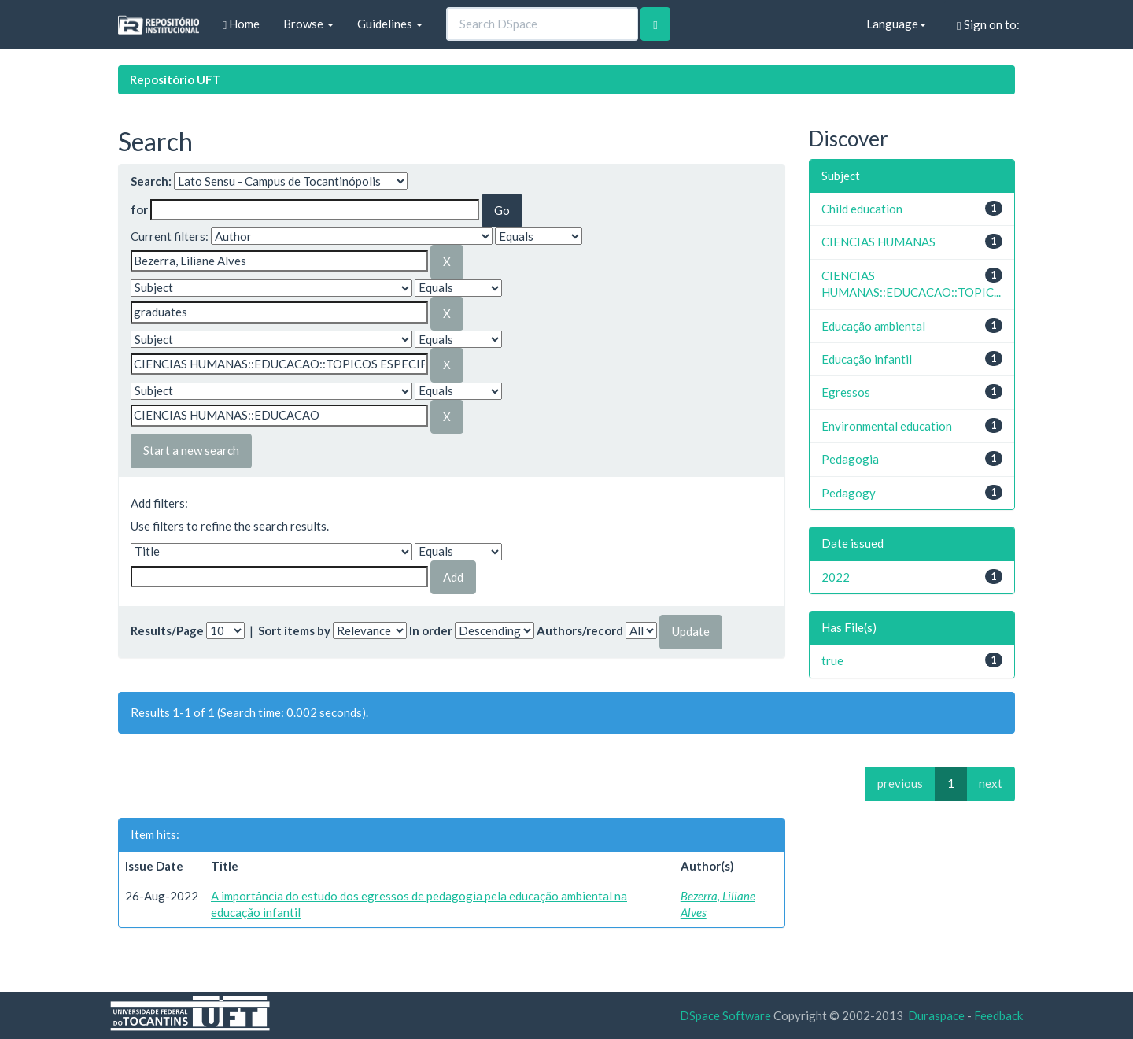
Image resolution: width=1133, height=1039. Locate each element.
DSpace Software (725, 1015)
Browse (308, 24)
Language (896, 24)
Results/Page (167, 630)
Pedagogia (850, 459)
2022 (835, 577)
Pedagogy (848, 493)
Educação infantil (866, 359)
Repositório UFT (175, 79)
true (832, 660)
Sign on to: (988, 24)
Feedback (998, 1015)
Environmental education (886, 426)
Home (241, 24)
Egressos (845, 392)
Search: (151, 181)
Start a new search (191, 450)
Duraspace (936, 1015)
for (139, 209)
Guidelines (390, 24)
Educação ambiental (873, 326)
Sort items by (294, 630)
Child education (861, 209)
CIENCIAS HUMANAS (878, 242)
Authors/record (580, 630)
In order (430, 630)
